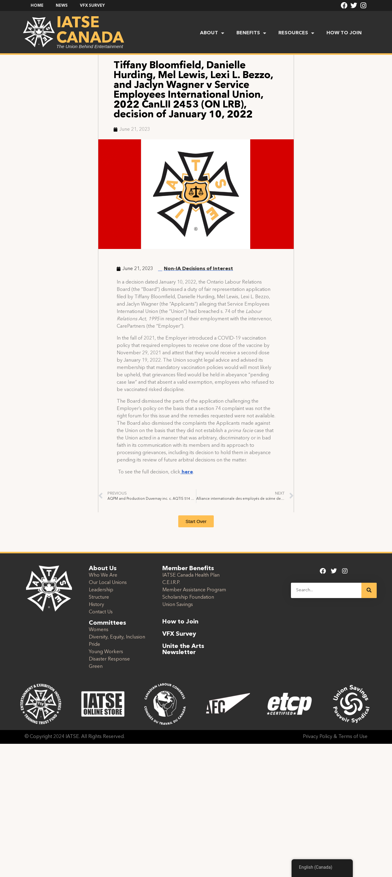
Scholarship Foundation (188, 597)
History (96, 604)
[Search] (369, 590)
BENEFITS (251, 33)
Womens (98, 629)
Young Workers (106, 651)
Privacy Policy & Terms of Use (335, 736)
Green (96, 666)
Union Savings (177, 604)
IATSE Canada (90, 31)
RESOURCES (296, 33)
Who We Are (103, 575)
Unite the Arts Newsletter (183, 649)
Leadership (101, 590)
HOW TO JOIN (344, 33)
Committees (107, 623)
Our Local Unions (108, 582)
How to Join (180, 622)
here (186, 472)
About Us (103, 569)
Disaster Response (109, 659)
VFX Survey (179, 634)
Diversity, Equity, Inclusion (117, 637)
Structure (99, 597)
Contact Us (101, 612)
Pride (94, 644)
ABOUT (212, 33)
